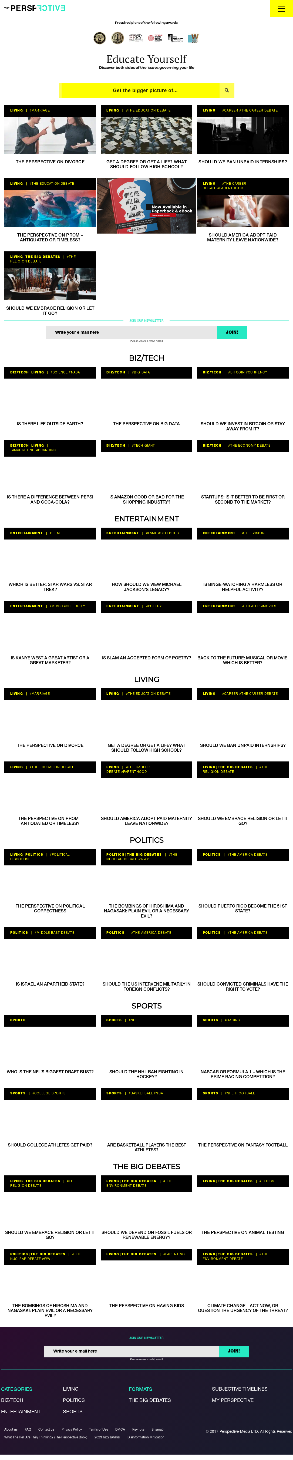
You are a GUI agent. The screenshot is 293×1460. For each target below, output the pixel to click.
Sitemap (157, 1429)
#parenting (173, 1254)
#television (253, 533)
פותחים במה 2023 (107, 1437)
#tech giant (143, 445)
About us (11, 1429)
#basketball (140, 1093)
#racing (232, 1020)
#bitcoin (236, 372)
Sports (147, 1005)
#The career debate (258, 110)
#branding (46, 450)
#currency (256, 372)
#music (56, 606)
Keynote (138, 1429)
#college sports (48, 1093)
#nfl (229, 1093)
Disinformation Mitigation (145, 1437)
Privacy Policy (72, 1429)
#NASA (74, 372)
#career (229, 110)
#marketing (23, 450)
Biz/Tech (146, 358)
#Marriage (39, 110)
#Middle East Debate (54, 933)
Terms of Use (98, 1429)
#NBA (158, 1093)
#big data (140, 372)
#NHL (132, 1020)
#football (244, 1093)
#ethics (266, 1181)
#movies (268, 606)
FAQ (28, 1429)
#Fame (151, 533)
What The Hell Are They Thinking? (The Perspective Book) (45, 1437)
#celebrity (168, 533)
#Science (59, 372)
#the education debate (147, 110)
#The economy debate (249, 445)
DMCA (120, 1429)
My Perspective (233, 1400)
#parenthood (229, 188)
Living (16, 110)
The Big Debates (42, 257)
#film (54, 533)
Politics (147, 840)
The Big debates (150, 1400)
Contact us (46, 1429)
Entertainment (146, 518)
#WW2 (143, 859)
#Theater (250, 606)
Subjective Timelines (240, 1389)
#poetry (153, 606)
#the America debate (247, 855)
